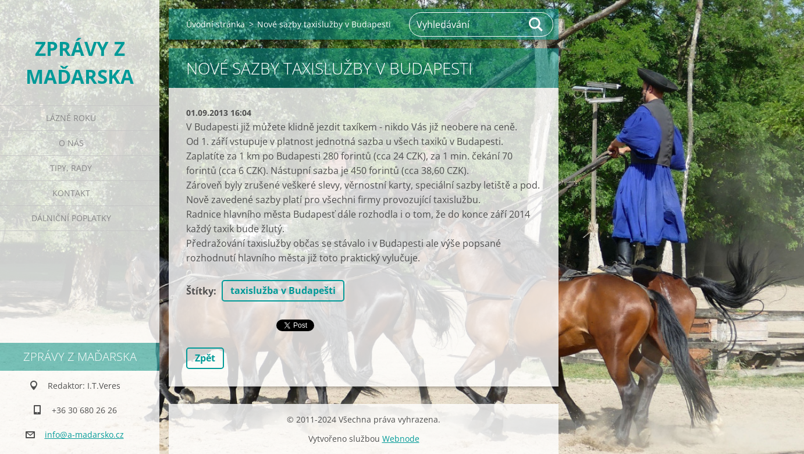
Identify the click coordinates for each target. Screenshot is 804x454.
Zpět (205, 358)
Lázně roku (71, 117)
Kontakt (71, 192)
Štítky (200, 291)
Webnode (400, 438)
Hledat (536, 24)
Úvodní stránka (215, 24)
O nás (71, 142)
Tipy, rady (71, 167)
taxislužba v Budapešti (283, 290)
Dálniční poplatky (71, 218)
